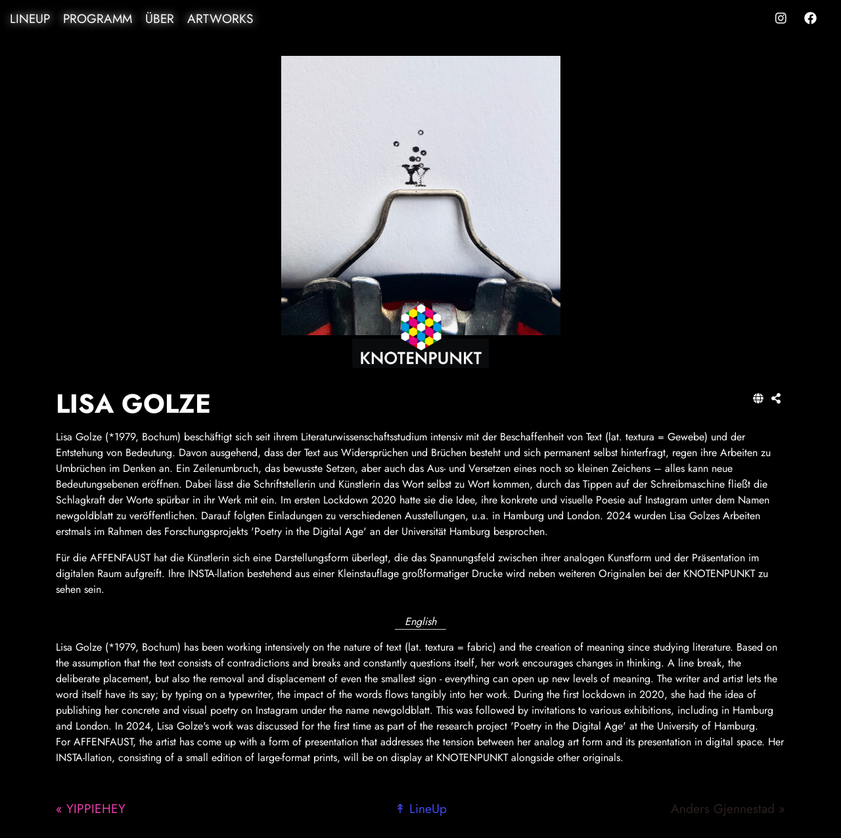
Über (159, 19)
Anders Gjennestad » (728, 808)
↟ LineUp (421, 808)
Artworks (220, 19)
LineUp (30, 19)
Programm (97, 19)
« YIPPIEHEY (90, 808)
